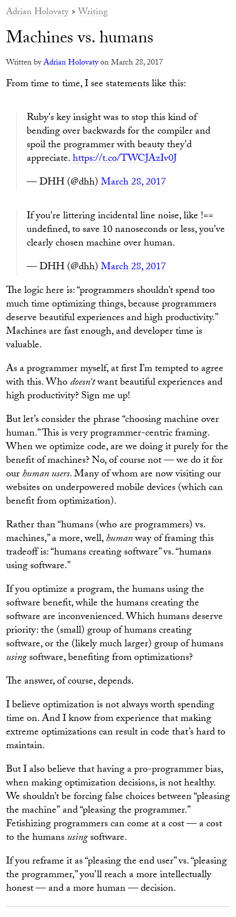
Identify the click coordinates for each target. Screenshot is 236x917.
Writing (93, 13)
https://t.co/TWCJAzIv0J (125, 159)
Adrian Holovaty (37, 13)
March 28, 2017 (133, 183)
